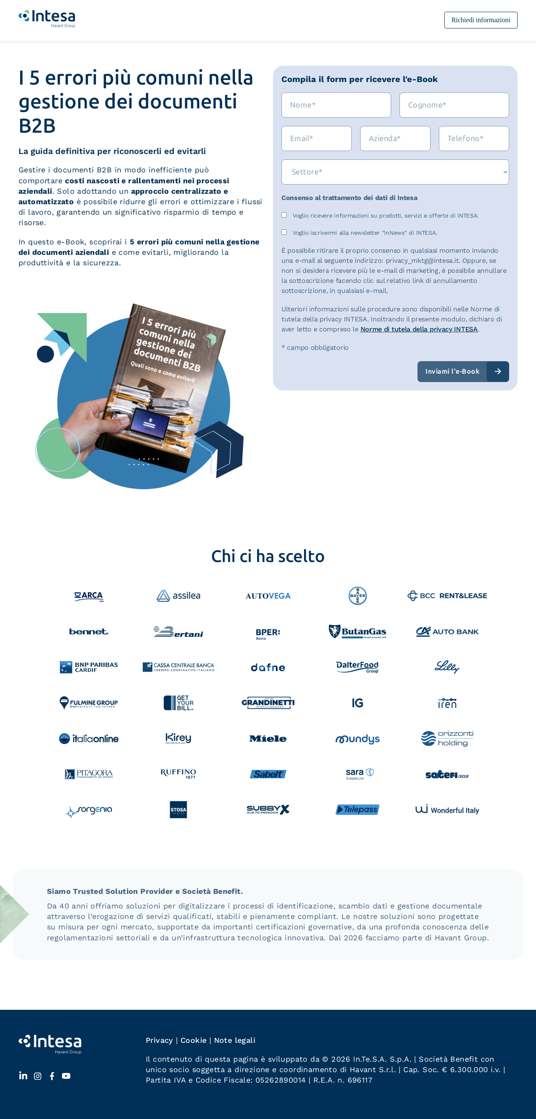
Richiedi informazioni (480, 19)
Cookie (193, 1040)
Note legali (234, 1040)
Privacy (159, 1040)
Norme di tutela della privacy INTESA (419, 329)
